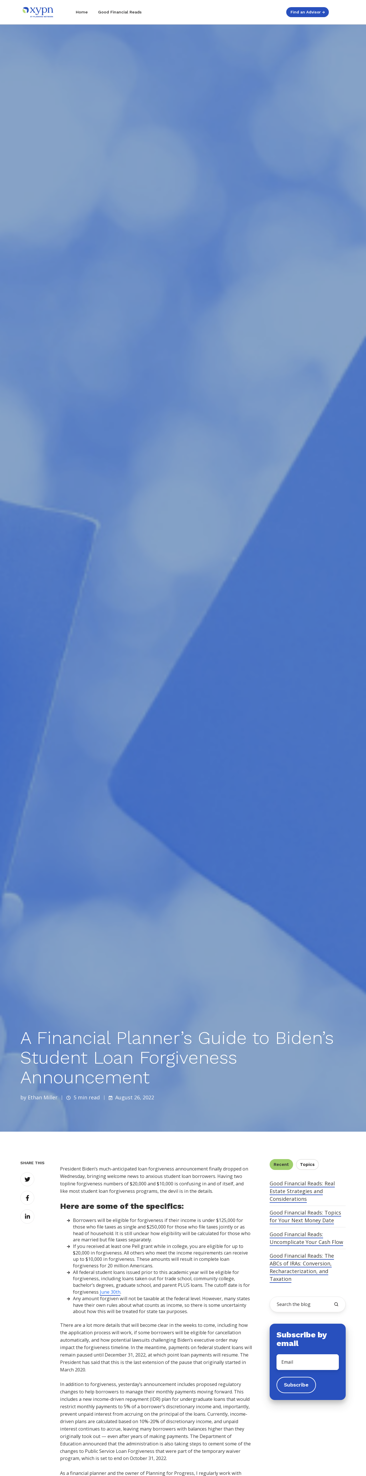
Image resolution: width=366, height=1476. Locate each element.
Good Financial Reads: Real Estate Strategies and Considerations (302, 1191)
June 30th (110, 1292)
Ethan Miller (42, 1097)
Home (82, 12)
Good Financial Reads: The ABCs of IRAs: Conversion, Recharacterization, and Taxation (302, 1267)
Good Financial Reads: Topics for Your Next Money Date (305, 1216)
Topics (307, 1164)
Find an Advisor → (308, 12)
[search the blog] (336, 1304)
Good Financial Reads (120, 12)
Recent (281, 1164)
